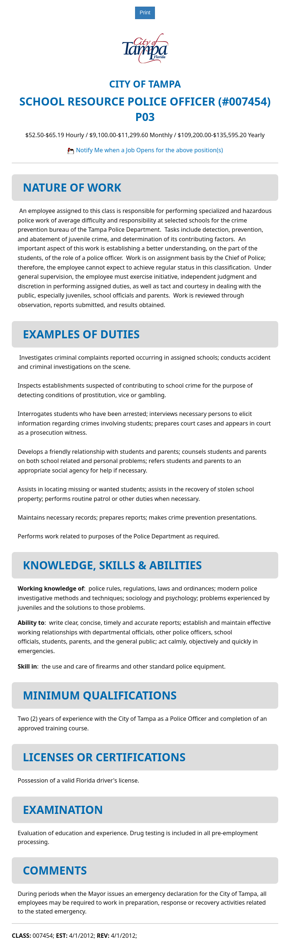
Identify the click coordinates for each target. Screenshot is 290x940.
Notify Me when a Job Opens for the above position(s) (145, 150)
